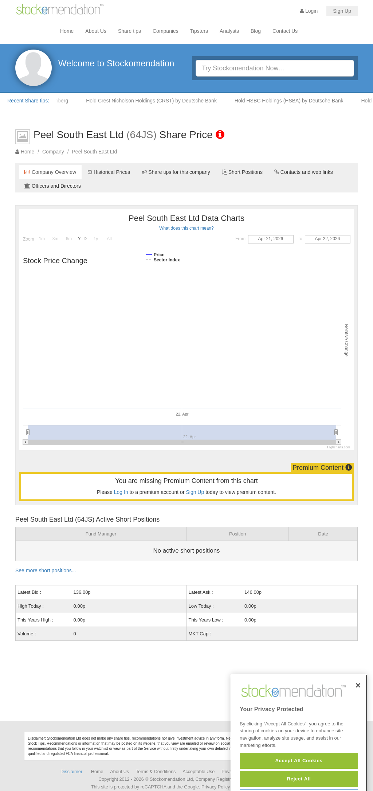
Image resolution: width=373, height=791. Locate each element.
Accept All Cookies (298, 776)
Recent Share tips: (28, 101)
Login (309, 11)
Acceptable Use (198, 771)
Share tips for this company (176, 172)
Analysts (229, 31)
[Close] (358, 701)
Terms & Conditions (156, 771)
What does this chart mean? (186, 228)
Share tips (129, 31)
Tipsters (199, 31)
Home (67, 31)
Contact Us (285, 31)
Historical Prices (109, 172)
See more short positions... (45, 570)
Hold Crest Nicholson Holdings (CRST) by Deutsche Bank (154, 101)
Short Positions (242, 172)
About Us (95, 31)
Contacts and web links (303, 172)
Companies (165, 31)
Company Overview (50, 172)
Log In (121, 492)
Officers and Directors (52, 186)
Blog (256, 31)
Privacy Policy (215, 787)
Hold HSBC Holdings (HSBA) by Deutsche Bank (291, 101)
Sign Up (342, 11)
